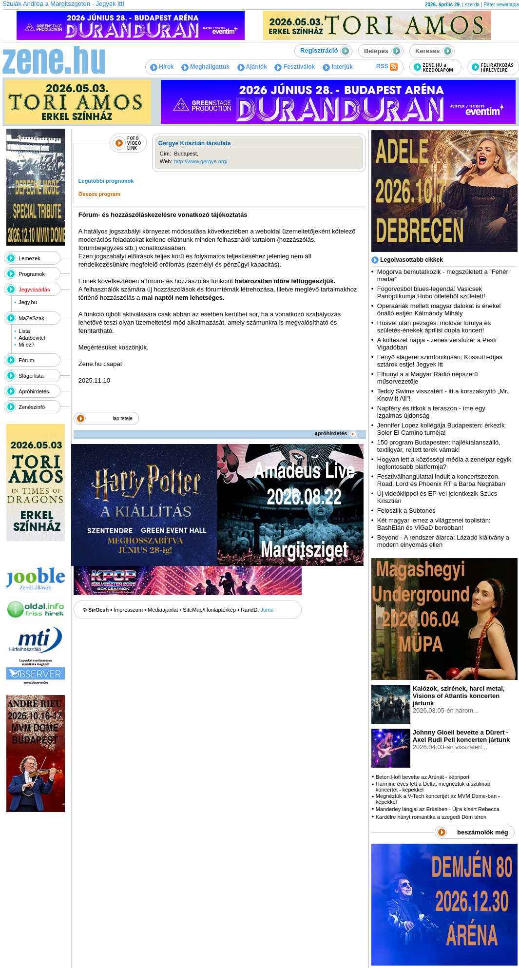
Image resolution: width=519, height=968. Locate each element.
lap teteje (123, 418)
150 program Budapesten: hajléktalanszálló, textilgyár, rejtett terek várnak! (438, 446)
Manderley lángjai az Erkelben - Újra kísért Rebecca (438, 809)
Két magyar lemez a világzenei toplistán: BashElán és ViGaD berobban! (434, 524)
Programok (32, 274)
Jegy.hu (28, 302)
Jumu (267, 610)
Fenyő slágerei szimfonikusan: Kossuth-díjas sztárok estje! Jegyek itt (439, 360)
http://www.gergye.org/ (200, 161)
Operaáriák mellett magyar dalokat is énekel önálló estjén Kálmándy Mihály (439, 309)
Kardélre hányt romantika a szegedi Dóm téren (431, 817)
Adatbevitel (32, 338)
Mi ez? (26, 345)
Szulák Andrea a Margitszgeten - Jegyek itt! (63, 3)
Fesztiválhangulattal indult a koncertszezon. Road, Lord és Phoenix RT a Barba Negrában (441, 480)
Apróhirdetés (34, 391)
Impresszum (128, 610)
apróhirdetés (336, 433)
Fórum (26, 360)
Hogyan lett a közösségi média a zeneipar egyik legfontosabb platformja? (444, 463)
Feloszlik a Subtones (406, 510)
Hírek (161, 66)
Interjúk (338, 66)
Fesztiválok (294, 66)
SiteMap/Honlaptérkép (209, 610)
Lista (24, 331)
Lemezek (29, 258)
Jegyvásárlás (34, 289)
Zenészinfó (32, 407)
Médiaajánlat (163, 610)
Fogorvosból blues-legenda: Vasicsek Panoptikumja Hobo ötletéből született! (431, 292)
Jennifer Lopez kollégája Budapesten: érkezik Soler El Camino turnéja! (441, 429)
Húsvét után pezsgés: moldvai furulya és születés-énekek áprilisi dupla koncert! (434, 326)
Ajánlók (252, 66)
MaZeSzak (31, 318)
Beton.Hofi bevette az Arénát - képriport (423, 777)
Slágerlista (31, 376)
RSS (387, 67)
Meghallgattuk (205, 66)
